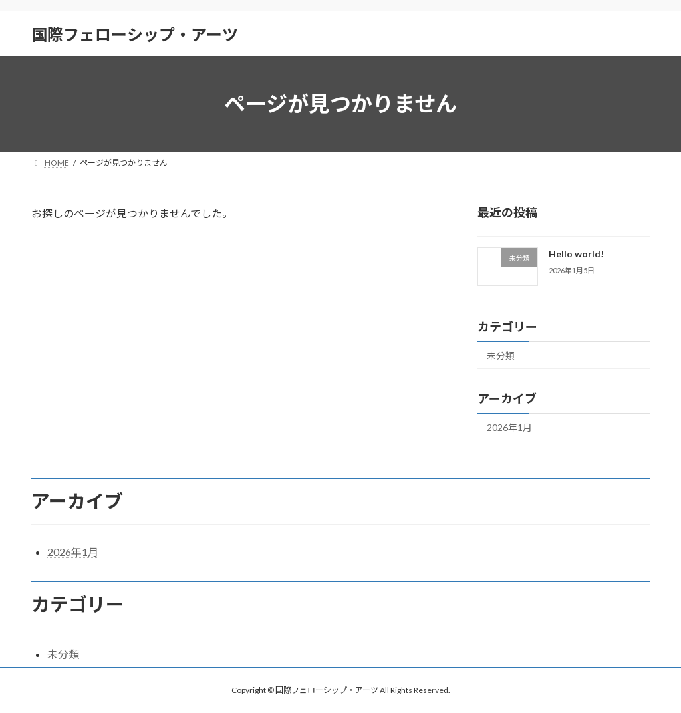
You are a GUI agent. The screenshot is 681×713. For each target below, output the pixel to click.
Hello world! (576, 253)
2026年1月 (509, 427)
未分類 (501, 355)
